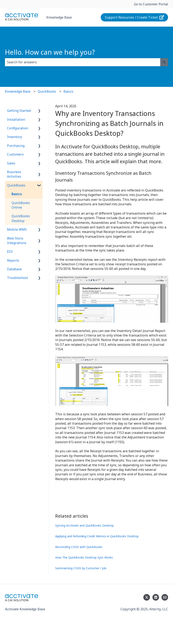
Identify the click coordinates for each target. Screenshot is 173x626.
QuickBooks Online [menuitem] (21, 205)
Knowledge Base (59, 17)
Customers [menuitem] (15, 154)
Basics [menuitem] (17, 194)
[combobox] (82, 62)
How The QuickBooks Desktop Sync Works (84, 557)
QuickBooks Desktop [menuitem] (21, 218)
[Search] (164, 62)
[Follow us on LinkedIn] (155, 597)
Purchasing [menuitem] (16, 145)
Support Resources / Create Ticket (134, 17)
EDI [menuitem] (10, 251)
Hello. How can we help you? (50, 52)
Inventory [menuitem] (14, 137)
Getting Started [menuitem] (19, 110)
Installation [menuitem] (16, 119)
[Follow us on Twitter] (146, 597)
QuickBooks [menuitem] (16, 185)
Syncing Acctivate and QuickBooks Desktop (84, 525)
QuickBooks (47, 91)
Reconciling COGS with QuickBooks (78, 547)
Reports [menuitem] (13, 260)
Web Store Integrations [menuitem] (16, 240)
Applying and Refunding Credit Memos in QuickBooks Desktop (97, 536)
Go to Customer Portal (151, 4)
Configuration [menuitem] (17, 128)
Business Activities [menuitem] (14, 174)
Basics (68, 91)
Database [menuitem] (14, 269)
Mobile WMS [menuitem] (17, 229)
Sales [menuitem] (11, 163)
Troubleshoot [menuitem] (17, 277)
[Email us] (164, 597)
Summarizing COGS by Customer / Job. (81, 568)
